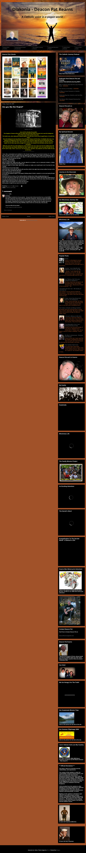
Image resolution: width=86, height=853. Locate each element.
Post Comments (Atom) (31, 220)
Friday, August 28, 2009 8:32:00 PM (13, 207)
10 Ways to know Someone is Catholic (69, 91)
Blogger (58, 850)
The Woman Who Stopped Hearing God (69, 99)
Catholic (8, 187)
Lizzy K (7, 193)
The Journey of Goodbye (65, 88)
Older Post (52, 216)
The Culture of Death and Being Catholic (70, 308)
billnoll (48, 850)
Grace (66, 258)
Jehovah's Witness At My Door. (73, 316)
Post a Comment (8, 210)
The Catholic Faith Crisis (71, 344)
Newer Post (5, 216)
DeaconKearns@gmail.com (66, 635)
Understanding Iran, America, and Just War (70, 95)
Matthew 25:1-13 (28, 129)
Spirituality (12, 187)
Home (28, 216)
